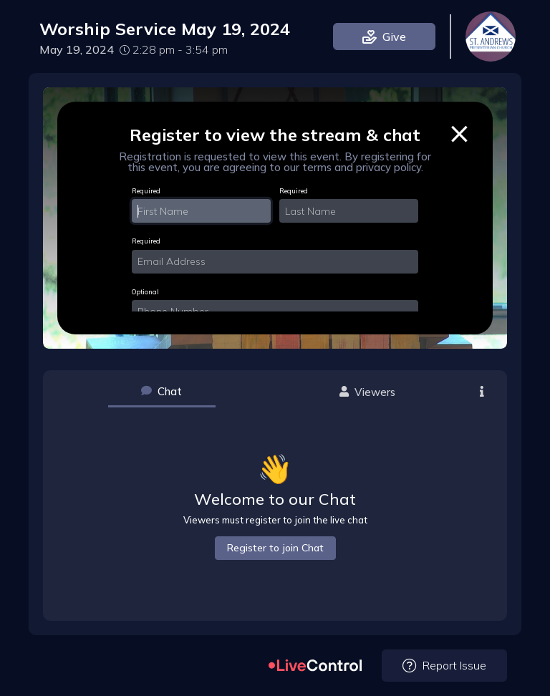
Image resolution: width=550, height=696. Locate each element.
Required (146, 191)
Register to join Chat (275, 547)
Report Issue (444, 665)
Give (384, 36)
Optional (145, 292)
